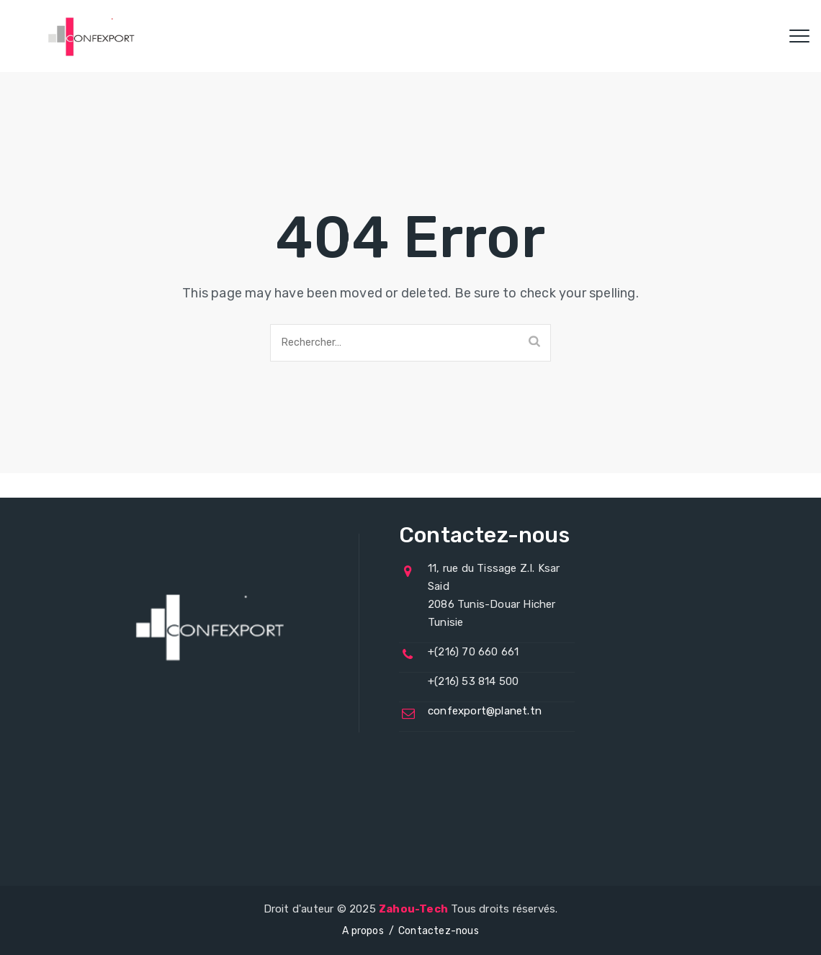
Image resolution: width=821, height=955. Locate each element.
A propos (363, 931)
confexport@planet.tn (485, 710)
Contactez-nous (438, 931)
